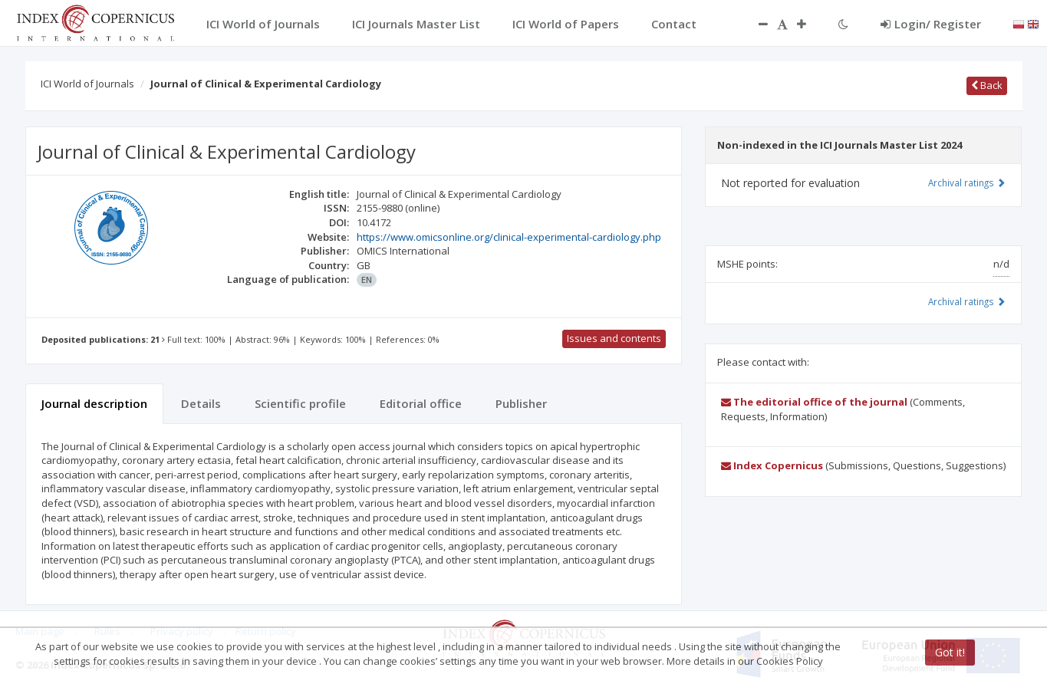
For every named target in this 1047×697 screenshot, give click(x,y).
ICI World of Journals (87, 83)
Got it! (950, 652)
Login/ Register (931, 23)
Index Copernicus (772, 465)
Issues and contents (614, 338)
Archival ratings (967, 182)
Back (987, 85)
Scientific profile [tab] (300, 403)
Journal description (94, 403)
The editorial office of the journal (814, 402)
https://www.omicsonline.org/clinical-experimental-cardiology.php (509, 237)
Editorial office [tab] (421, 403)
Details (201, 403)
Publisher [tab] (521, 403)
